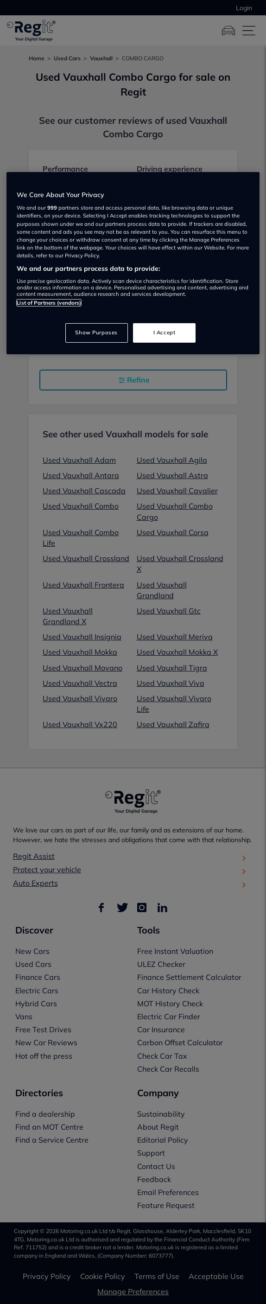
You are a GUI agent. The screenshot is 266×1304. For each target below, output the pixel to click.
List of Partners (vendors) (49, 303)
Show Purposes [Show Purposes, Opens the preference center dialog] (96, 332)
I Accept (164, 332)
